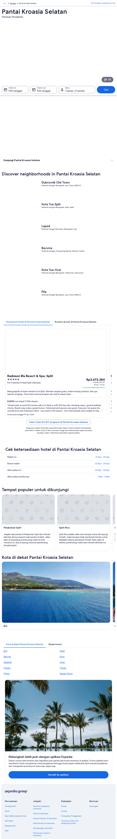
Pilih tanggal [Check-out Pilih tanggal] (43, 92)
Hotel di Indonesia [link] (40, 775)
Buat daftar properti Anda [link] (15, 778)
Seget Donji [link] (66, 692)
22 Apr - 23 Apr (102, 472)
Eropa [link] (4, 4)
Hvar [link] (62, 681)
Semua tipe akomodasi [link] (42, 802)
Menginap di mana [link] (12, 165)
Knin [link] (62, 675)
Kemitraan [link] (9, 783)
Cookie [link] (64, 773)
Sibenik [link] (8, 681)
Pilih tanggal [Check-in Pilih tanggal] (15, 92)
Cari (106, 91)
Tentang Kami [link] (10, 768)
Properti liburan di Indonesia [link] (45, 780)
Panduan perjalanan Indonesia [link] (41, 769)
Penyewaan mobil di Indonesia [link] (41, 796)
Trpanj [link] (7, 687)
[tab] (28, 330)
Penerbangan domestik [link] (42, 790)
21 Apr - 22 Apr (103, 465)
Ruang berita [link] (10, 788)
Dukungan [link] (93, 768)
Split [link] (62, 670)
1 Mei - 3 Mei (104, 485)
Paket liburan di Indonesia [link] (44, 785)
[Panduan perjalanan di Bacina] (30, 629)
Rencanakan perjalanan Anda (103, 4)
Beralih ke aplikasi (53, 737)
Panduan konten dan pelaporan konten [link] (69, 784)
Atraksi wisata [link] (10, 169)
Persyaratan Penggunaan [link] (71, 778)
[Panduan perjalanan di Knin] (87, 629)
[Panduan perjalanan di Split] (87, 589)
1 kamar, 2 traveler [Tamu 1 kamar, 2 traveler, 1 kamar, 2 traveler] (75, 92)
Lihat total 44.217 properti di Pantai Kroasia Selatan (58, 430)
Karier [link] (7, 773)
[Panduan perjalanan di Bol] (30, 589)
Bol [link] (5, 670)
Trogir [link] (63, 687)
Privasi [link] (63, 768)
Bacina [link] (7, 675)
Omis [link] (6, 692)
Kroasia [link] (12, 4)
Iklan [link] (7, 792)
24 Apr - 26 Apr (102, 479)
